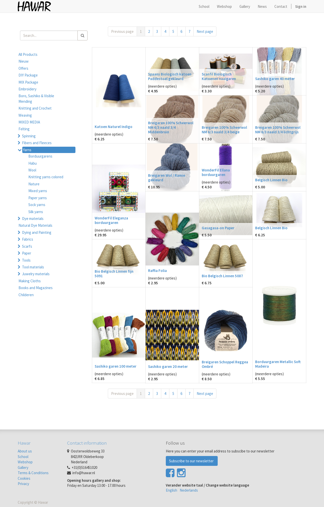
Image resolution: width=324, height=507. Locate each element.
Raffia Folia (157, 270)
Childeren (26, 294)
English (171, 490)
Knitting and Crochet (35, 108)
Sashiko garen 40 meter (275, 78)
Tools (26, 260)
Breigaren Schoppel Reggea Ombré (225, 364)
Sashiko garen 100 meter (115, 366)
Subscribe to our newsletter (191, 461)
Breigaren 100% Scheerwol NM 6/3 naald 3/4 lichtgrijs (277, 129)
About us (25, 451)
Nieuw (23, 61)
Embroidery (27, 89)
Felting (24, 128)
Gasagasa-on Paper (218, 227)
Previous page (122, 31)
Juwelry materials (36, 273)
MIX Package (28, 82)
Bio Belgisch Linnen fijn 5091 (114, 273)
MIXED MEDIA (29, 122)
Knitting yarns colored (45, 176)
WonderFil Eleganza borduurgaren (111, 220)
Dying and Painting (36, 232)
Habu (32, 163)
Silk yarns (35, 211)
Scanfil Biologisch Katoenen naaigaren (219, 76)
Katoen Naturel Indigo (113, 126)
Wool (32, 170)
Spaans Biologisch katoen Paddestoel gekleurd (169, 76)
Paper (26, 253)
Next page (205, 31)
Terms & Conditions (33, 472)
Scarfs (27, 246)
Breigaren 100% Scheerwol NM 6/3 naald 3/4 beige (224, 129)
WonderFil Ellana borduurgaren (216, 172)
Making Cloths (29, 280)
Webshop (25, 462)
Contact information (87, 443)
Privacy (23, 483)
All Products (27, 54)
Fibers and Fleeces (37, 142)
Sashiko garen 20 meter (168, 366)
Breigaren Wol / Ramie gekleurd (166, 177)
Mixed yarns (37, 190)
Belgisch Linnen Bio (271, 180)
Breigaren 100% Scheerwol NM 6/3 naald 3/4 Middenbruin (170, 127)
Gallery (23, 467)
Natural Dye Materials (35, 225)
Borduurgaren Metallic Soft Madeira (278, 364)
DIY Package (28, 75)
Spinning (29, 136)
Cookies (24, 478)
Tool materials (33, 267)
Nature (33, 184)
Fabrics (27, 239)
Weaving (25, 115)
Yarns (27, 149)
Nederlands (189, 490)
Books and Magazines (35, 287)
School (23, 456)
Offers (23, 68)
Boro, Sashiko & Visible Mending (36, 98)
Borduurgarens (40, 156)
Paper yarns (37, 197)
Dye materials (33, 218)
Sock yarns (36, 204)
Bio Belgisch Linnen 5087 (222, 275)
